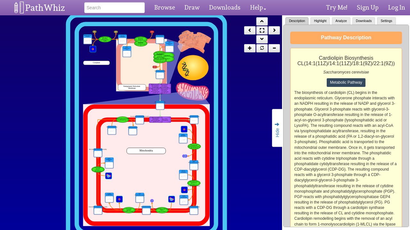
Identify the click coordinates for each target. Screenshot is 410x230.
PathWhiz (45, 8)
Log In (396, 7)
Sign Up (368, 7)
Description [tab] (297, 21)
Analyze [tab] (341, 21)
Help (258, 7)
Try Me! (336, 7)
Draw (192, 7)
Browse (164, 7)
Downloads (225, 7)
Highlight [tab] (320, 21)
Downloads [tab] (364, 21)
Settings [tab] (386, 21)
